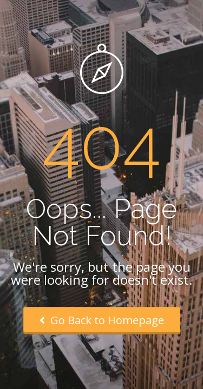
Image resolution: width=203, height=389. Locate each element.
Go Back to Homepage (102, 320)
